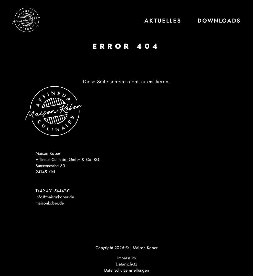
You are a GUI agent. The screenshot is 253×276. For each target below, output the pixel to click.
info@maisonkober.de (55, 197)
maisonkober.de (50, 203)
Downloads (219, 20)
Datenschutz (126, 264)
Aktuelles (162, 20)
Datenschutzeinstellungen (126, 270)
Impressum (126, 258)
